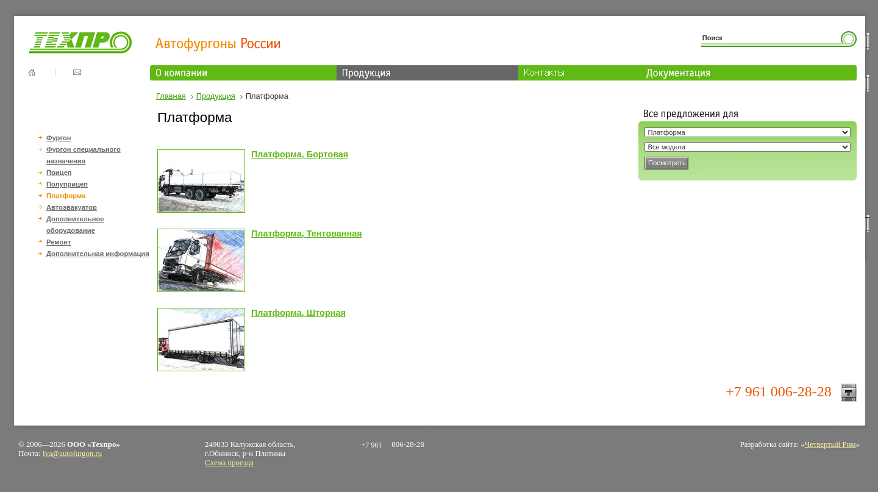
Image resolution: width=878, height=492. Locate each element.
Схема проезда (229, 462)
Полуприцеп (67, 184)
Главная (171, 96)
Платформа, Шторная (298, 313)
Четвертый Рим (830, 444)
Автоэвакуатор (71, 207)
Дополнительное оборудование (75, 224)
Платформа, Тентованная (306, 233)
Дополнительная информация (97, 253)
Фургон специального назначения (83, 155)
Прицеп (59, 172)
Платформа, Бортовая (299, 154)
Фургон (58, 137)
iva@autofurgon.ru (72, 453)
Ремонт (58, 242)
